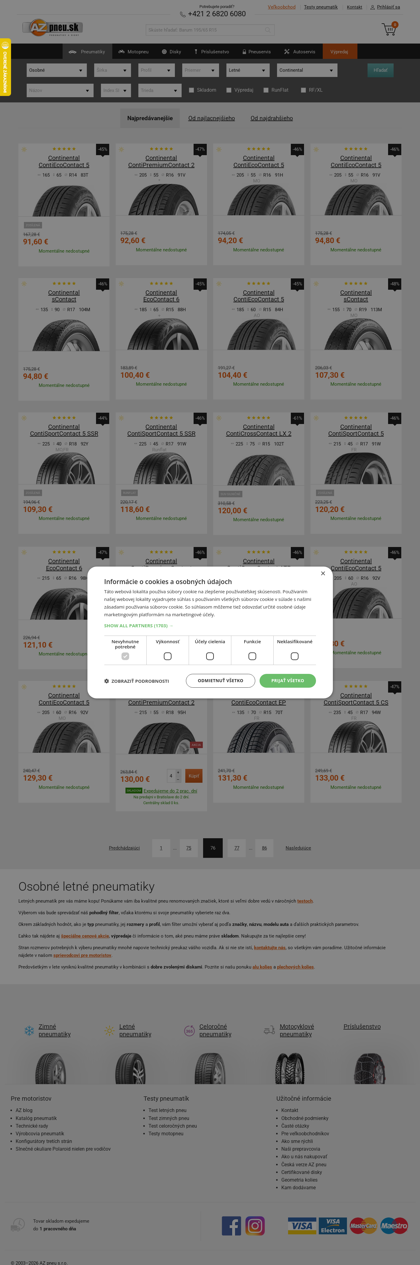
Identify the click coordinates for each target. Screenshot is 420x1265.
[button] (210, 625)
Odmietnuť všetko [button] (221, 680)
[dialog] (210, 632)
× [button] (323, 573)
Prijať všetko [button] (287, 680)
